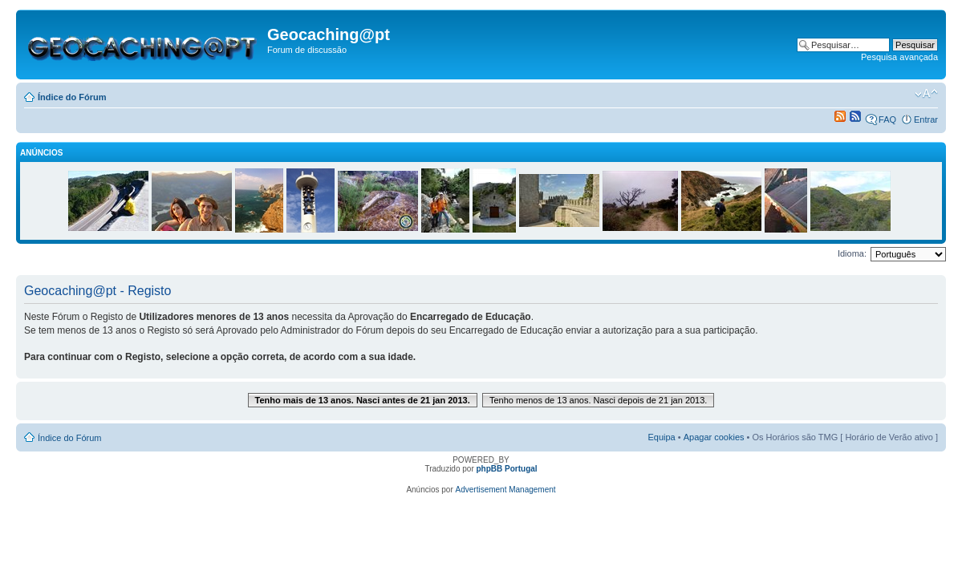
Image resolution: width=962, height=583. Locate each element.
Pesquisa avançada (899, 57)
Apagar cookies (714, 437)
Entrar (926, 119)
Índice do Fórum (72, 97)
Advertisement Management (506, 489)
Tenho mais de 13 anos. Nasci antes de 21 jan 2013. (362, 400)
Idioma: (852, 253)
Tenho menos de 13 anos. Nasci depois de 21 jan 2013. (598, 400)
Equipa (661, 437)
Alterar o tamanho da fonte (926, 94)
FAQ (887, 119)
